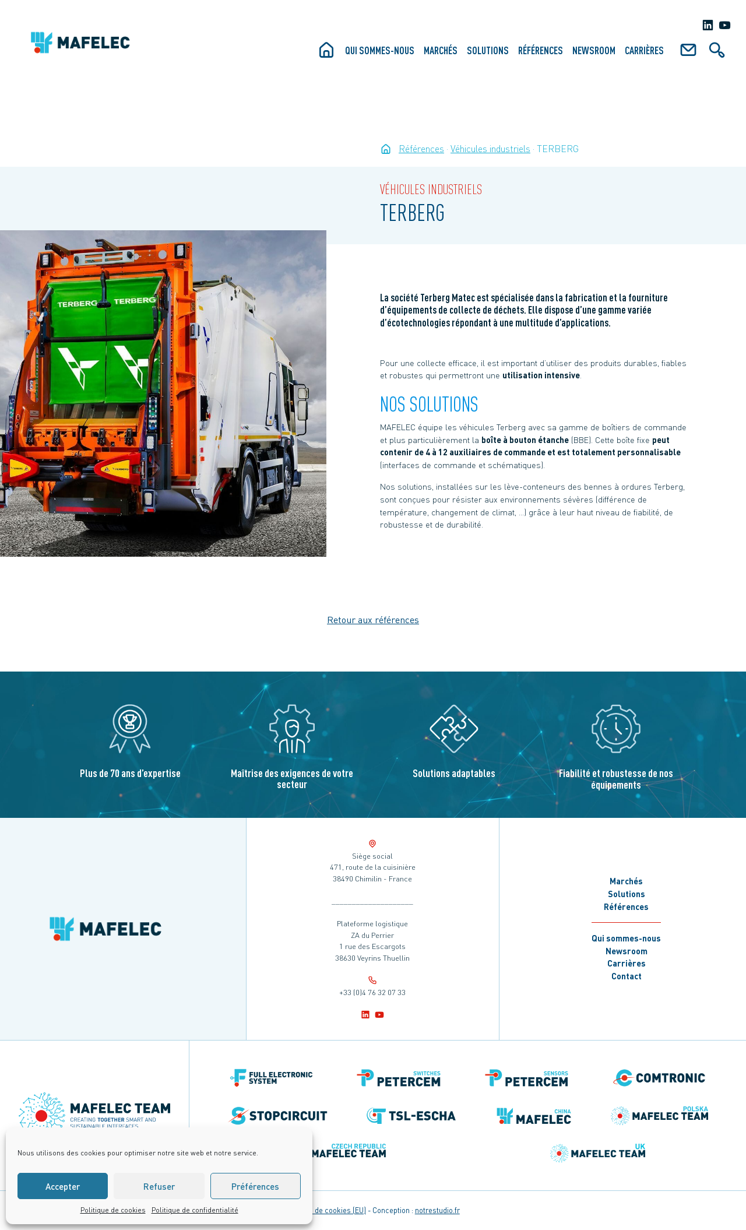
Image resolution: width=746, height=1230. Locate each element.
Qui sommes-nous (379, 50)
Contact (626, 976)
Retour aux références (373, 619)
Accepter (62, 1186)
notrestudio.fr (437, 1210)
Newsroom (593, 50)
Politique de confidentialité (195, 1210)
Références (540, 50)
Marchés (441, 50)
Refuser (159, 1186)
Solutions (488, 50)
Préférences (255, 1186)
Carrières (644, 50)
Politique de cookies (113, 1210)
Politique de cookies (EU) (325, 1210)
